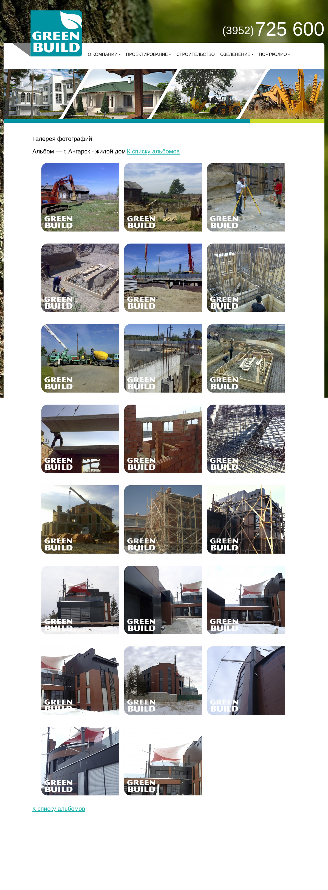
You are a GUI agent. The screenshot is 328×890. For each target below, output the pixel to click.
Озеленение (235, 54)
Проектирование (147, 54)
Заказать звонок (222, 851)
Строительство (195, 54)
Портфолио (273, 54)
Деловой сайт (89, 856)
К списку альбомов (153, 151)
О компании (103, 54)
